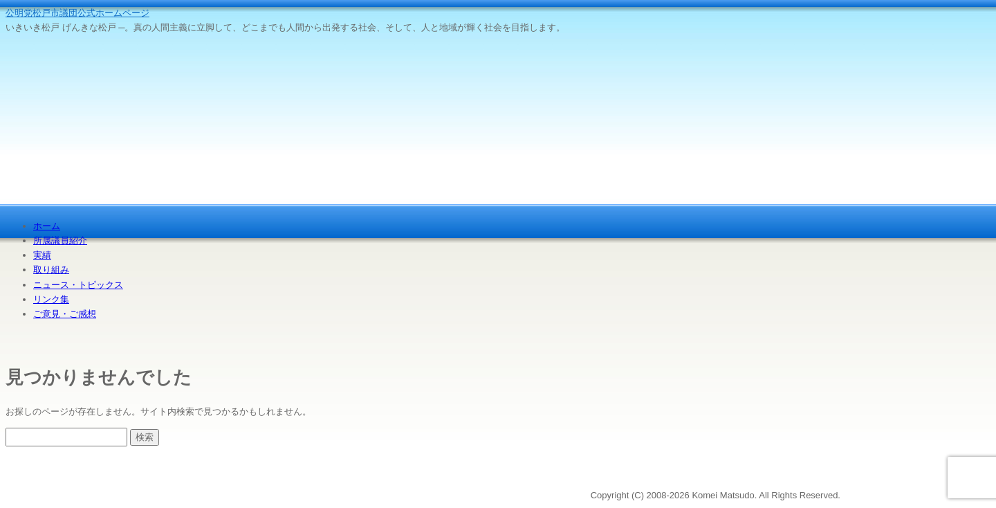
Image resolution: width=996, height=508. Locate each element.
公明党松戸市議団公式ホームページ (77, 13)
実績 (42, 255)
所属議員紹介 (60, 240)
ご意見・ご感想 (64, 314)
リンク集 (51, 299)
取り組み (51, 269)
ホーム (46, 226)
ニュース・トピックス (78, 285)
